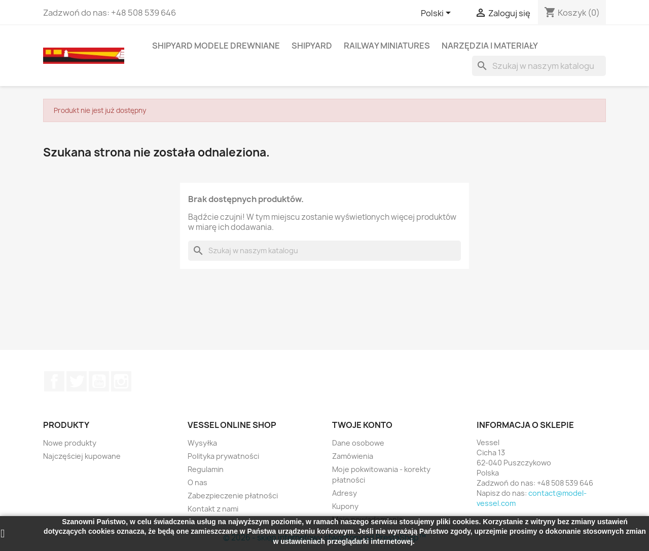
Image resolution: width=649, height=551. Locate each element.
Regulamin (206, 469)
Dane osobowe (358, 443)
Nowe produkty (69, 443)
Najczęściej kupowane (82, 456)
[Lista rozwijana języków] (437, 14)
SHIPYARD (312, 45)
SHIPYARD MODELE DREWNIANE (216, 45)
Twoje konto (362, 424)
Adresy (344, 493)
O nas (197, 482)
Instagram (121, 381)
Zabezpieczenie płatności (233, 495)
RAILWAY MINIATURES (387, 45)
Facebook (54, 381)
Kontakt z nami (213, 509)
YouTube (99, 381)
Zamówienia (352, 456)
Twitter (76, 381)
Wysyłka (202, 443)
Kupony (345, 506)
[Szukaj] (539, 66)
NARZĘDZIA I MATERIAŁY (490, 45)
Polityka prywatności (223, 456)
